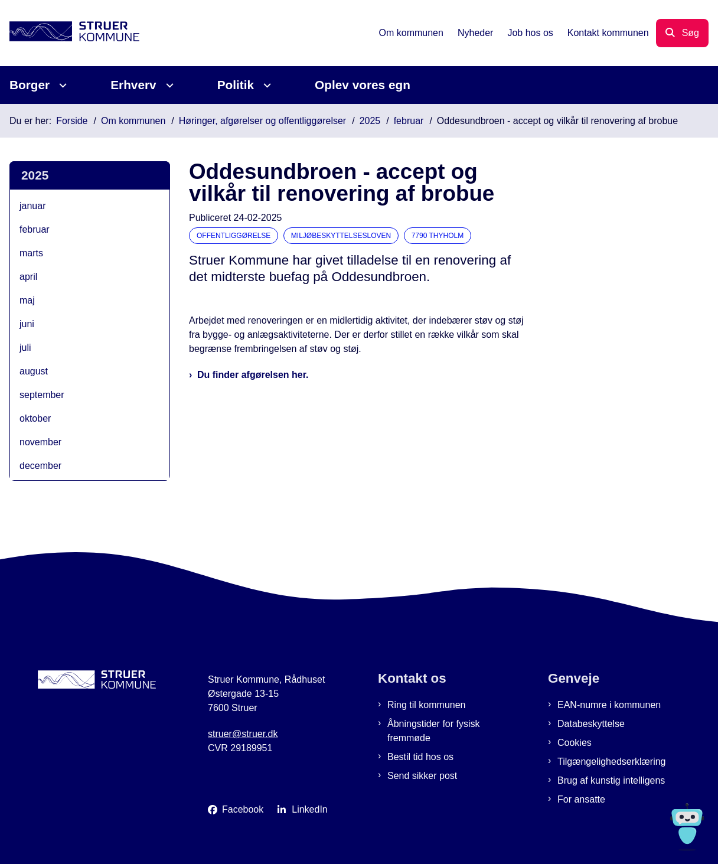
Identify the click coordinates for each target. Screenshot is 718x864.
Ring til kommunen (426, 705)
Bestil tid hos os (420, 757)
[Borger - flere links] (61, 85)
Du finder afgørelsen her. (252, 375)
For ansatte (581, 799)
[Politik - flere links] (265, 85)
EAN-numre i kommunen (609, 705)
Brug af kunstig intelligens (611, 780)
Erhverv (133, 85)
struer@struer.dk (243, 734)
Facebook (242, 809)
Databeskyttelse (591, 724)
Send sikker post (422, 776)
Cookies (574, 743)
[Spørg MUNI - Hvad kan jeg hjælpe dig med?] (687, 827)
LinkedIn (310, 809)
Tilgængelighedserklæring (611, 762)
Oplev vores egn (362, 85)
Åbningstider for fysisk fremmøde (433, 731)
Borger (29, 85)
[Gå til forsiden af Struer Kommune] (69, 33)
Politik (235, 85)
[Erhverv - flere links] (168, 85)
